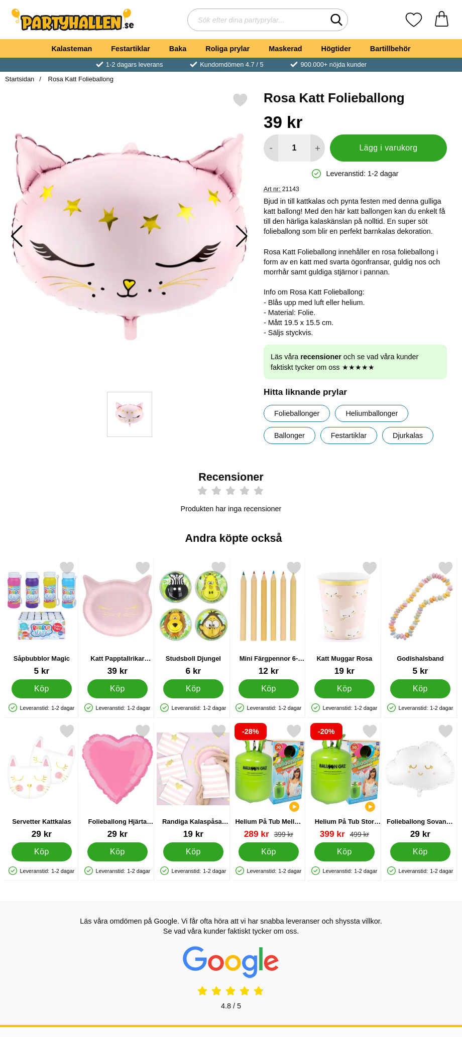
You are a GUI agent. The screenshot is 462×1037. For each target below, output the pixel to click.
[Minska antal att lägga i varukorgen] (271, 148)
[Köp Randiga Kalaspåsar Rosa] (193, 851)
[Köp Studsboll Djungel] (193, 688)
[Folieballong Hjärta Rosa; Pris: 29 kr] (117, 781)
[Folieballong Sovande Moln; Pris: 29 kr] (420, 781)
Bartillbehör (390, 49)
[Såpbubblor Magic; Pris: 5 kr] (41, 618)
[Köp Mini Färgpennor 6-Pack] (269, 688)
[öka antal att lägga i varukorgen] (317, 148)
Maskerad (285, 49)
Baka (177, 49)
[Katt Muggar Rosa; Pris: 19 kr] (344, 618)
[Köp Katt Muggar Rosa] (344, 688)
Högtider (336, 49)
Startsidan (19, 79)
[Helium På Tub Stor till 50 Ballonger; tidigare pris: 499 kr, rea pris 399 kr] (344, 781)
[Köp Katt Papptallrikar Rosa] (117, 688)
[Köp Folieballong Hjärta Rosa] (117, 851)
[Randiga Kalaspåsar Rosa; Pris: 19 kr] (193, 781)
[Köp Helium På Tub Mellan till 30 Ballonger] (269, 851)
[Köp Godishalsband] (420, 688)
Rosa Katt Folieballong (79, 79)
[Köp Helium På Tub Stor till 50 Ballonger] (344, 851)
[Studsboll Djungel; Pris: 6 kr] (193, 618)
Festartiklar (130, 49)
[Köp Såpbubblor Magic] (42, 688)
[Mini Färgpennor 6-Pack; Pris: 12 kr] (268, 618)
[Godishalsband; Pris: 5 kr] (420, 618)
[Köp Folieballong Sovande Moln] (420, 851)
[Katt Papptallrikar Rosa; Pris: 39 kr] (117, 618)
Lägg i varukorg (388, 147)
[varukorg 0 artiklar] (441, 20)
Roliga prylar (227, 49)
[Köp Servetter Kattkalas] (42, 851)
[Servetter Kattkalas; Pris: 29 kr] (41, 781)
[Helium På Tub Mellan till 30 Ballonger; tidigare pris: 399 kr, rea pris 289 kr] (268, 781)
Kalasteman (71, 49)
